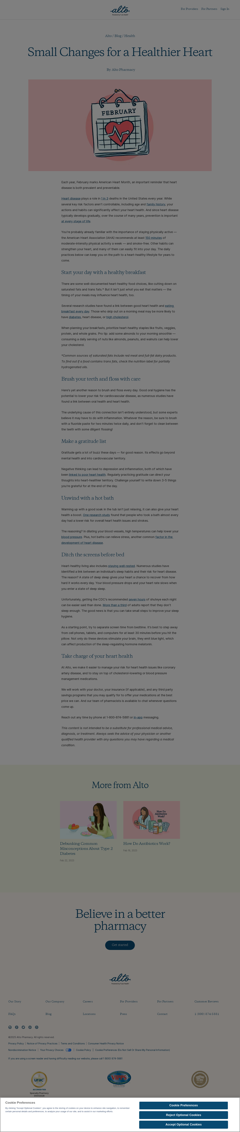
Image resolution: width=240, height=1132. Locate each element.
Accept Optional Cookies (184, 1126)
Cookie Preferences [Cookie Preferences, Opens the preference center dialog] (183, 1106)
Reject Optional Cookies (183, 1116)
